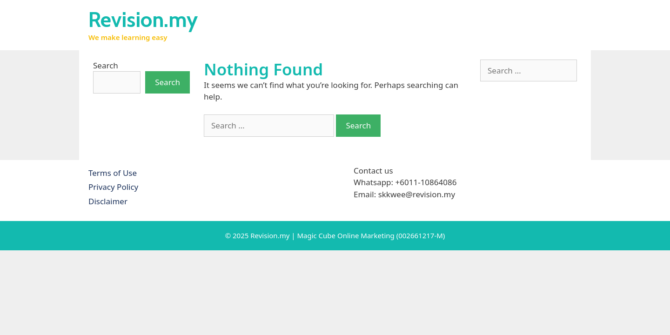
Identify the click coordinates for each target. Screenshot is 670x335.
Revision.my (143, 19)
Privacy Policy (113, 186)
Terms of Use (112, 173)
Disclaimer (107, 201)
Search (105, 65)
